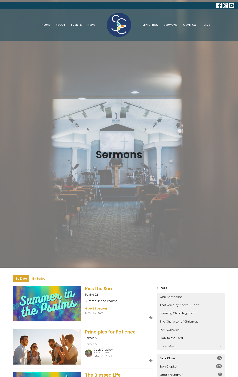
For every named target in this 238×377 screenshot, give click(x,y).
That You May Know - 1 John (179, 305)
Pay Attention (169, 329)
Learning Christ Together (177, 313)
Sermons (171, 25)
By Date (21, 278)
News (91, 25)
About (60, 25)
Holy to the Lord (171, 338)
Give (206, 25)
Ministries (150, 25)
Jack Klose (191, 358)
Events (76, 25)
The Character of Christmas (179, 321)
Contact (190, 25)
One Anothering (171, 297)
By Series (38, 278)
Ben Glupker (191, 366)
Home (45, 25)
